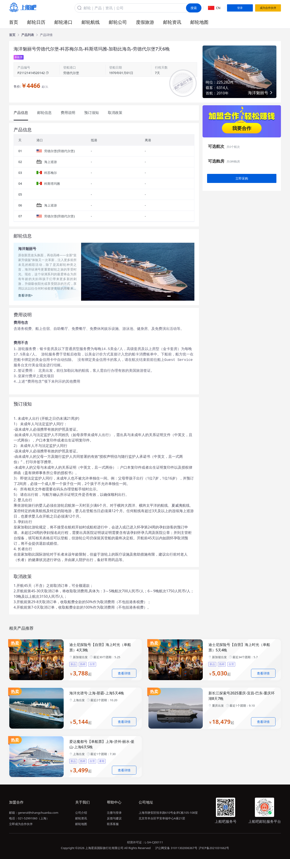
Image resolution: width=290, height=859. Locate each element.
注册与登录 (114, 813)
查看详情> (25, 295)
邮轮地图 (199, 22)
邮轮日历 (36, 22)
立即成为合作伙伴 (21, 824)
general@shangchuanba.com (38, 813)
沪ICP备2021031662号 (214, 848)
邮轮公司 (118, 22)
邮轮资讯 (172, 22)
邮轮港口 (63, 22)
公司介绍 (81, 813)
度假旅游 (145, 22)
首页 (13, 22)
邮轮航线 (91, 22)
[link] (12, 34)
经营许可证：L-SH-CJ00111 (145, 842)
